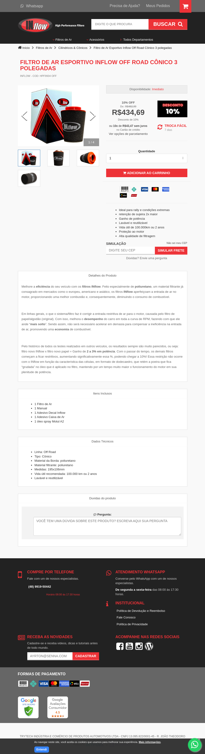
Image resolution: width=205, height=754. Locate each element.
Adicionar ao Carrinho (146, 173)
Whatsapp (31, 6)
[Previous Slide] (24, 116)
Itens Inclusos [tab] (102, 393)
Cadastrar (85, 656)
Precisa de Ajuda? (125, 6)
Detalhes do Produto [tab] (102, 275)
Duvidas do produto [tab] (102, 498)
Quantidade (146, 151)
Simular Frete (171, 250)
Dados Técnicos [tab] (102, 441)
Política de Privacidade (132, 624)
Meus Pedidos (158, 6)
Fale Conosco (126, 617)
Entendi (41, 749)
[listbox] (146, 158)
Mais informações (150, 742)
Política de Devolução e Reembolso (141, 611)
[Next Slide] (92, 116)
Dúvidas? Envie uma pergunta (146, 258)
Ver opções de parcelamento (128, 134)
